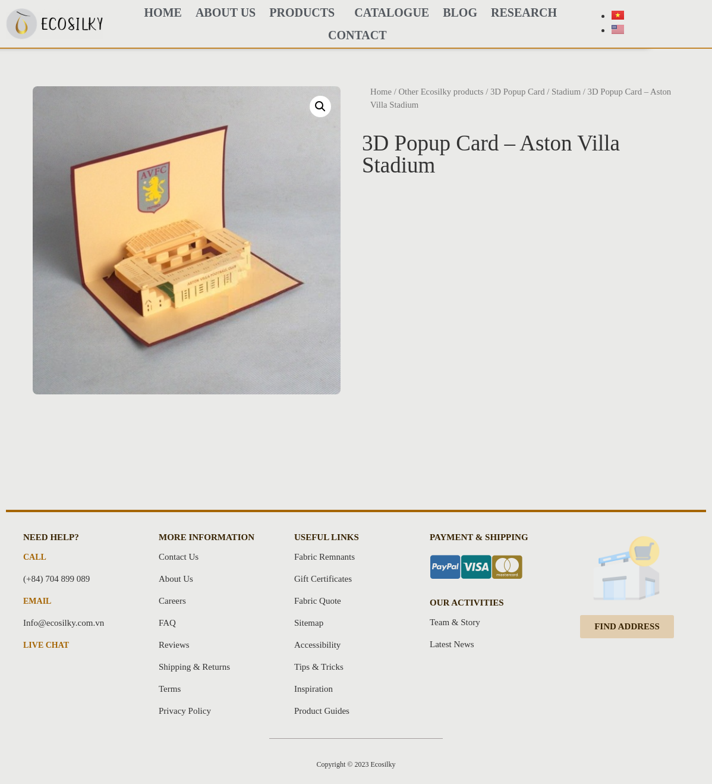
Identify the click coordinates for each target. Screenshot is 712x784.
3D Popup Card (517, 91)
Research (524, 12)
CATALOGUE (391, 12)
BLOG (460, 12)
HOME (163, 12)
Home (381, 91)
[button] (627, 626)
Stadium (566, 91)
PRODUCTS (305, 12)
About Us (226, 12)
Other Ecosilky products (440, 91)
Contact (357, 35)
